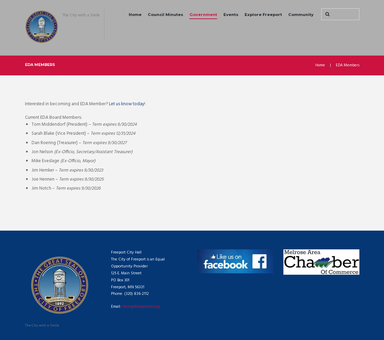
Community (301, 14)
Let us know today (126, 104)
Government (203, 14)
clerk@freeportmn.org (141, 307)
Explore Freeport (263, 14)
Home (135, 14)
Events (230, 14)
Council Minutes (165, 14)
